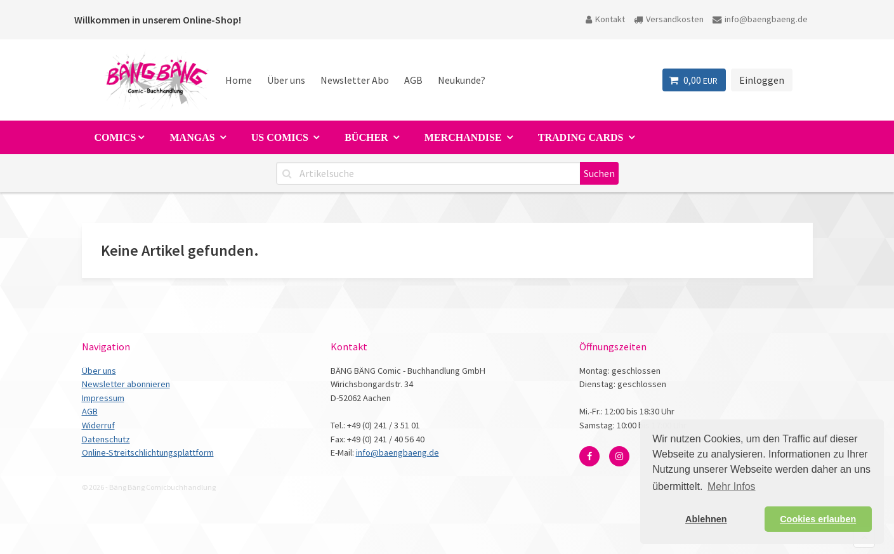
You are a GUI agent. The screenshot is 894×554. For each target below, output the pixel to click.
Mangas (193, 137)
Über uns (286, 80)
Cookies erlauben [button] (818, 519)
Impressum (103, 398)
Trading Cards (582, 137)
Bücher (367, 137)
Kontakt (605, 19)
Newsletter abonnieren (126, 384)
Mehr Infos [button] (731, 486)
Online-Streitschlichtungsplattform (148, 452)
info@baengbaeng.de (760, 19)
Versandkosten (669, 19)
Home (238, 80)
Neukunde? (461, 80)
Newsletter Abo (354, 80)
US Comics (281, 137)
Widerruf (98, 425)
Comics (115, 137)
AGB (413, 80)
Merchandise (464, 137)
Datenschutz (106, 439)
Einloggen (761, 80)
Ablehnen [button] (706, 519)
